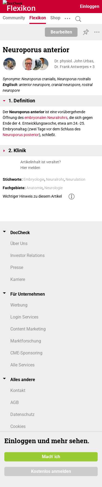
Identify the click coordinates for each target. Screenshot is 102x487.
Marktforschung (25, 341)
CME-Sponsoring (26, 353)
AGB (14, 402)
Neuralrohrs (57, 117)
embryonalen (35, 117)
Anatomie (34, 188)
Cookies (18, 426)
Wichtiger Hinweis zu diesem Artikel (32, 196)
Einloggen (89, 6)
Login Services (24, 317)
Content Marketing (28, 329)
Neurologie (53, 188)
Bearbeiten (61, 32)
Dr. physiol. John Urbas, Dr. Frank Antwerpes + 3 (74, 64)
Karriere (17, 279)
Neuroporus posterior (21, 135)
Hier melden (30, 168)
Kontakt (17, 390)
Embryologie (33, 179)
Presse (16, 267)
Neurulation (75, 179)
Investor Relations (27, 255)
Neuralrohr (55, 179)
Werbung (18, 305)
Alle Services (22, 364)
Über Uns (18, 243)
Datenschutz (22, 414)
